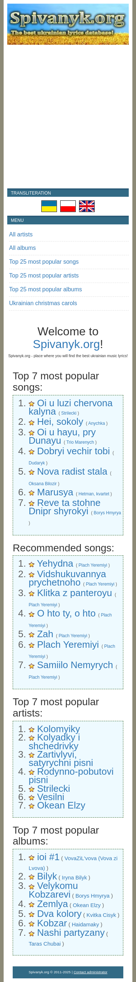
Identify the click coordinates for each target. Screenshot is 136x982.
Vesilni (50, 796)
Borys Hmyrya (107, 512)
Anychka (96, 423)
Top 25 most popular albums (45, 289)
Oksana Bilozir (43, 483)
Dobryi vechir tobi (73, 451)
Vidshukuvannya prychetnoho (67, 578)
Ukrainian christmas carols (43, 303)
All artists (21, 234)
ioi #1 (48, 856)
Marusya (55, 492)
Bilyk (47, 876)
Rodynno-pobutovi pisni (71, 775)
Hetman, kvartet (94, 493)
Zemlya (52, 903)
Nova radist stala (72, 471)
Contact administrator (90, 972)
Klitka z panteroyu (74, 592)
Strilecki (69, 413)
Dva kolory (59, 913)
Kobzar (52, 923)
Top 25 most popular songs (44, 262)
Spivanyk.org (66, 344)
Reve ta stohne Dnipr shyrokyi (64, 506)
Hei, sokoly (60, 421)
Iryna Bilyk (74, 877)
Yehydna (55, 563)
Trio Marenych (80, 442)
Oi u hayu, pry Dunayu (62, 436)
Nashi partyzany (70, 932)
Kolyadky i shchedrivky (54, 741)
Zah (45, 633)
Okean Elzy (61, 805)
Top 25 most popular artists (44, 275)
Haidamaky (85, 924)
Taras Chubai (45, 944)
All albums (22, 248)
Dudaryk (37, 463)
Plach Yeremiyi (93, 565)
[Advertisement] (68, 116)
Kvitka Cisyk (101, 915)
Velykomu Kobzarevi (53, 889)
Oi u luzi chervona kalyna (70, 407)
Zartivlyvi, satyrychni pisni (61, 758)
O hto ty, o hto (66, 613)
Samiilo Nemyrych (75, 664)
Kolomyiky (58, 728)
